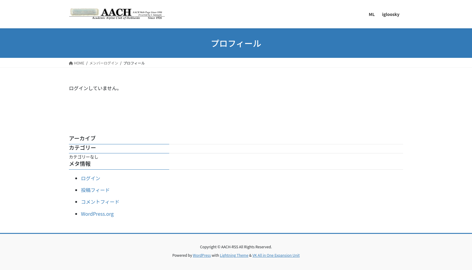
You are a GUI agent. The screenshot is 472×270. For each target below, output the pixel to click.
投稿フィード (95, 189)
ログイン (90, 178)
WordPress (202, 255)
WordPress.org (97, 213)
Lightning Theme (234, 255)
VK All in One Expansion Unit (276, 255)
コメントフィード (100, 201)
